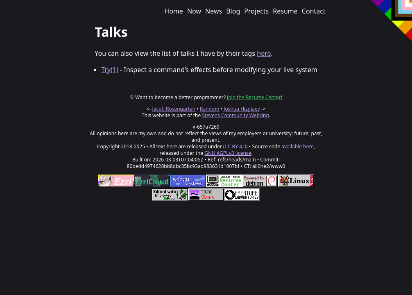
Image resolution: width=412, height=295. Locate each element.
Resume (285, 11)
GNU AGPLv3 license (227, 153)
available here (297, 146)
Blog (233, 11)
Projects (256, 11)
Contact (314, 11)
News (213, 11)
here (264, 53)
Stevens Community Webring (235, 115)
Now (194, 11)
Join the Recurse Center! (254, 97)
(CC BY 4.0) (235, 146)
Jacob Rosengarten (173, 108)
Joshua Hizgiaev (242, 108)
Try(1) (109, 69)
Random (209, 108)
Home (173, 11)
